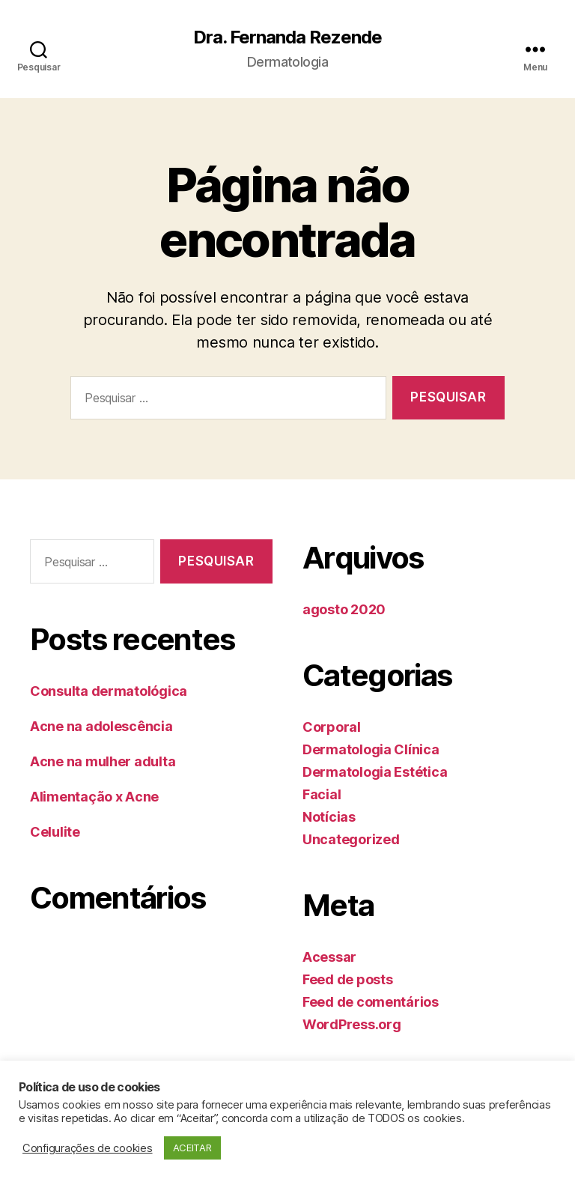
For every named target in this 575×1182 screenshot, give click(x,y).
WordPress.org (351, 1024)
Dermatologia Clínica (370, 749)
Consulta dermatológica (108, 691)
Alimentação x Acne (94, 796)
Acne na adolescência (101, 726)
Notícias (329, 817)
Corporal (331, 727)
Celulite (55, 832)
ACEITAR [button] (192, 1148)
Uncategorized (351, 839)
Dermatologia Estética (374, 772)
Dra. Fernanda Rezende (287, 37)
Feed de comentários (370, 1002)
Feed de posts (347, 979)
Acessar (329, 957)
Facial (321, 794)
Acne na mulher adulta (102, 761)
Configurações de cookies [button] (87, 1148)
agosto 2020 (344, 609)
